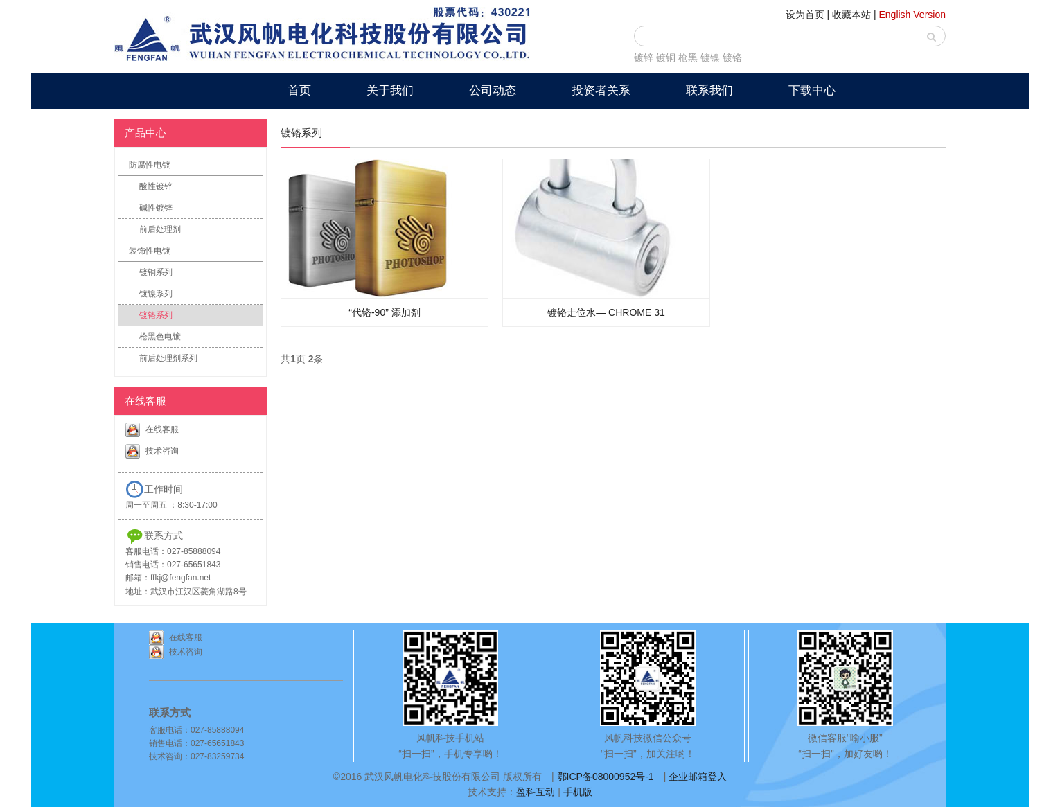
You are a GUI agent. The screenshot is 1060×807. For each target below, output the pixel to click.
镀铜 (665, 57)
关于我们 (390, 90)
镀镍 (710, 57)
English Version (912, 14)
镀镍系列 (156, 294)
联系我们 (709, 90)
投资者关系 (601, 90)
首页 (299, 90)
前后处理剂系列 (168, 358)
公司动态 (492, 90)
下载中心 (812, 90)
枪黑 (688, 57)
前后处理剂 (160, 229)
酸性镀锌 (156, 186)
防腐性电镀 (149, 165)
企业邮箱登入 (698, 776)
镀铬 (732, 57)
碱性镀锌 (156, 208)
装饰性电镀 (149, 251)
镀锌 (643, 57)
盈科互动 (535, 791)
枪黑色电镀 (160, 337)
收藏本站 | (854, 14)
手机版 (577, 791)
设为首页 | (808, 14)
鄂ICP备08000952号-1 (605, 776)
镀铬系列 (156, 315)
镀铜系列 (156, 272)
